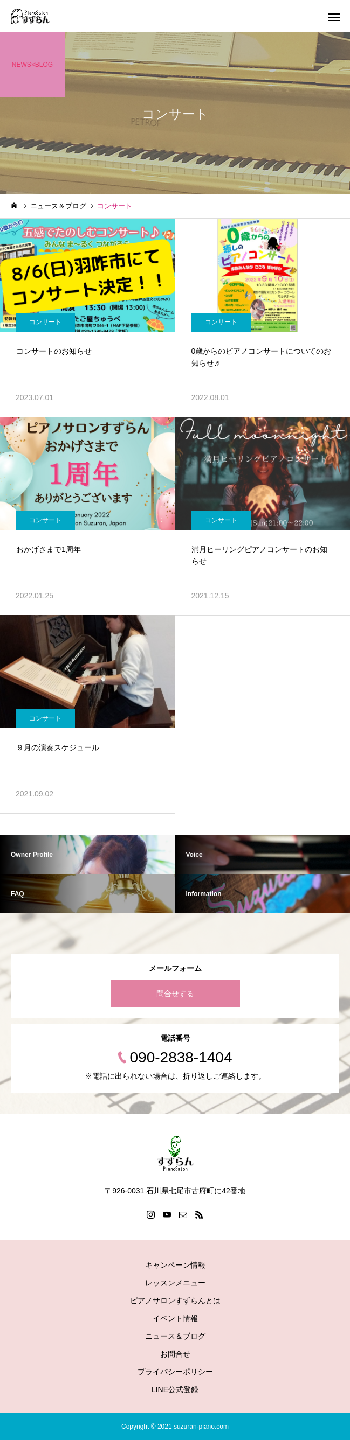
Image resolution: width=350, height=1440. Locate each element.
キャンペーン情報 (175, 1265)
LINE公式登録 (175, 1389)
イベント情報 (175, 1318)
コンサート (45, 322)
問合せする (175, 993)
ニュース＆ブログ (175, 1336)
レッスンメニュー (175, 1282)
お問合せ (175, 1354)
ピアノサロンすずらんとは (175, 1300)
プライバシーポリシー (175, 1371)
